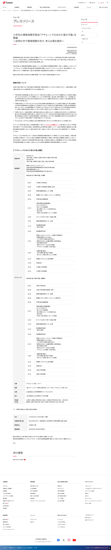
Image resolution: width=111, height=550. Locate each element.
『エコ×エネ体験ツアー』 (53, 125)
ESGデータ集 (88, 503)
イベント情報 (60, 498)
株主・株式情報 (61, 493)
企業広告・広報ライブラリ (8, 501)
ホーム (4, 7)
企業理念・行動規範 (7, 488)
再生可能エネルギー (34, 486)
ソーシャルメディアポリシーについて (43, 541)
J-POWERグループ (82, 2)
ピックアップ (60, 519)
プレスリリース (89, 24)
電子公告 (5, 503)
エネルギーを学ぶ (61, 524)
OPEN (107, 2)
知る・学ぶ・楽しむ (103, 7)
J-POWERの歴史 (7, 493)
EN (103, 2)
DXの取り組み (6, 506)
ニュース (89, 7)
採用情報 (76, 7)
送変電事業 (32, 493)
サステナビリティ (62, 7)
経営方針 (60, 486)
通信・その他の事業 (34, 496)
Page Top (109, 548)
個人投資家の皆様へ (62, 496)
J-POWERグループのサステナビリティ (93, 488)
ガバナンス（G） (88, 498)
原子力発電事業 (33, 491)
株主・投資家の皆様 (45, 7)
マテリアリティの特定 (89, 491)
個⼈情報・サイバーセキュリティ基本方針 (24, 547)
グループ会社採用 (7, 527)
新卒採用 (5, 519)
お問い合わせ (92, 2)
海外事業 (32, 498)
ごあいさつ (5, 486)
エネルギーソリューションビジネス (37, 501)
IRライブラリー (61, 488)
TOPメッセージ (88, 486)
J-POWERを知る (61, 522)
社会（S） (87, 496)
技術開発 (5, 508)
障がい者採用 (6, 524)
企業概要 (5, 491)
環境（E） (87, 493)
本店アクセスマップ (89, 520)
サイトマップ (5, 547)
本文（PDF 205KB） (19, 460)
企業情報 (16, 7)
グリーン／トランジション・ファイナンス (93, 501)
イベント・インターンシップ (8, 529)
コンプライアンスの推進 (8, 496)
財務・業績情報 (61, 491)
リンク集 (35, 547)
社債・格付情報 (61, 501)
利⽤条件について (12, 547)
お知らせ (89, 35)
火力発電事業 (33, 488)
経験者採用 (5, 522)
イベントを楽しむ (61, 527)
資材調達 (5, 498)
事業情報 (29, 7)
